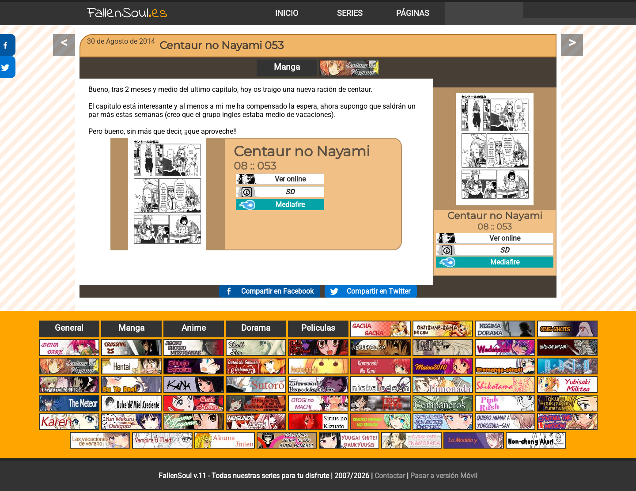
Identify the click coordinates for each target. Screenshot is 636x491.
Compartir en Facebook (277, 291)
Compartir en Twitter (378, 291)
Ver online (290, 179)
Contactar (390, 476)
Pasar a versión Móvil (443, 476)
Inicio (286, 13)
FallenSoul (127, 13)
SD (290, 192)
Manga (287, 67)
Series (350, 13)
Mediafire (290, 204)
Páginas (412, 13)
